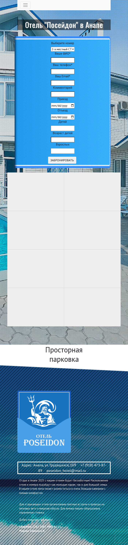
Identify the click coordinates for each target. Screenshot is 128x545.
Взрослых (62, 144)
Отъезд (63, 110)
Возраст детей (63, 133)
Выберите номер (62, 43)
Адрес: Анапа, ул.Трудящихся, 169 (49, 465)
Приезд (63, 99)
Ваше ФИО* (63, 53)
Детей (63, 122)
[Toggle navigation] (25, 5)
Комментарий (62, 87)
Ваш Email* (62, 76)
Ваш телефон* (62, 65)
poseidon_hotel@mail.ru (66, 470)
